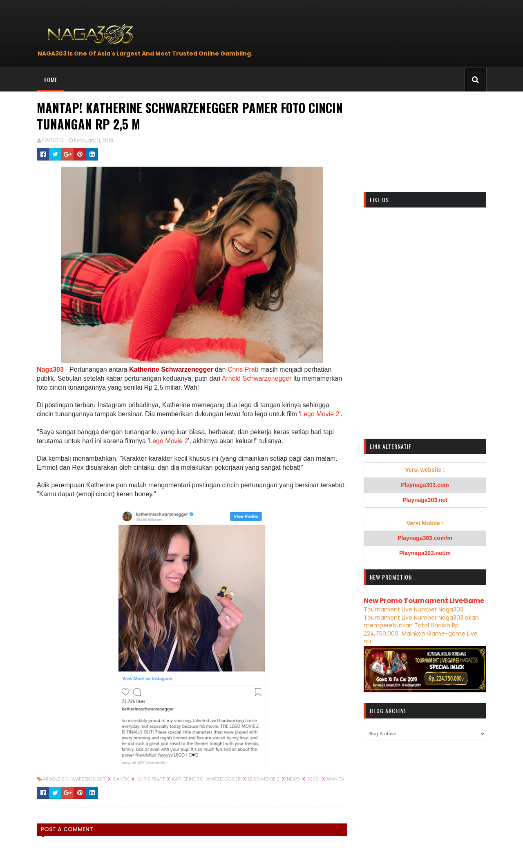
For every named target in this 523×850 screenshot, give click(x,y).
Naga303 (50, 369)
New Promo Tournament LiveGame (424, 600)
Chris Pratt (243, 369)
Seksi (314, 779)
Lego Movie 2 (319, 413)
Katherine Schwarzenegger (172, 369)
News (294, 779)
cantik (121, 779)
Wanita (335, 779)
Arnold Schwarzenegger (257, 378)
